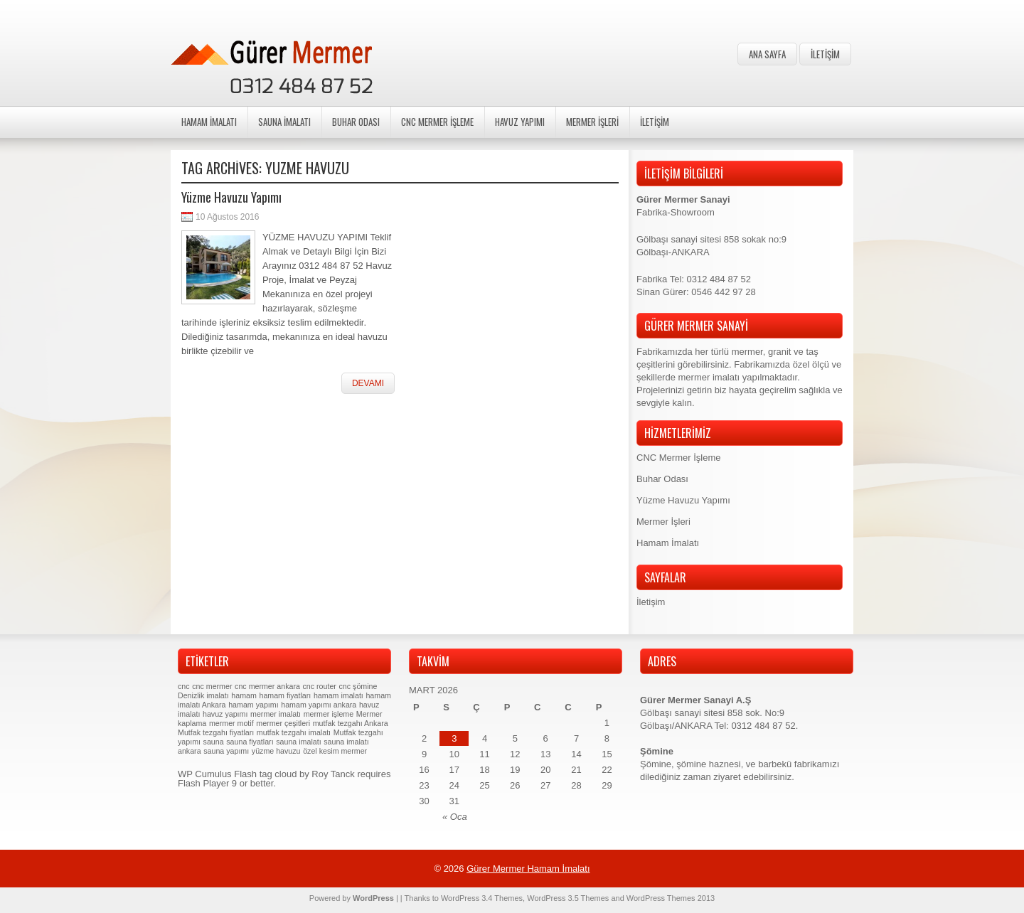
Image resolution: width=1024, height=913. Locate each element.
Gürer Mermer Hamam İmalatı (528, 868)
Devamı (368, 383)
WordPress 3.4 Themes (482, 898)
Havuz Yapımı (520, 121)
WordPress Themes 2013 (670, 898)
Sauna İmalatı (284, 121)
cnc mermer (212, 686)
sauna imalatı (298, 741)
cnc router (319, 686)
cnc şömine (358, 686)
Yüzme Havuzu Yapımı (231, 197)
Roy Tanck (332, 774)
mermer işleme (328, 714)
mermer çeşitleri (283, 723)
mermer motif (231, 723)
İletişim (825, 54)
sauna (213, 741)
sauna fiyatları (249, 741)
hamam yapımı (253, 704)
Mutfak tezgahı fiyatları (216, 732)
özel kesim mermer (335, 751)
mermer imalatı (275, 714)
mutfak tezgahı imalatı (294, 732)
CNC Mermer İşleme (437, 121)
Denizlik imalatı (203, 695)
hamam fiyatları (285, 695)
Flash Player (203, 783)
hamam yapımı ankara (318, 704)
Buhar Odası (356, 121)
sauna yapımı (226, 751)
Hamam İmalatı (209, 121)
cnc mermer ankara (267, 686)
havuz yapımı (225, 714)
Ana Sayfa (767, 54)
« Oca (454, 816)
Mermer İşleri (592, 121)
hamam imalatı (338, 695)
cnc (184, 686)
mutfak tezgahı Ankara (350, 723)
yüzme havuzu (276, 751)
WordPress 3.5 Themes (568, 898)
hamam (244, 695)
